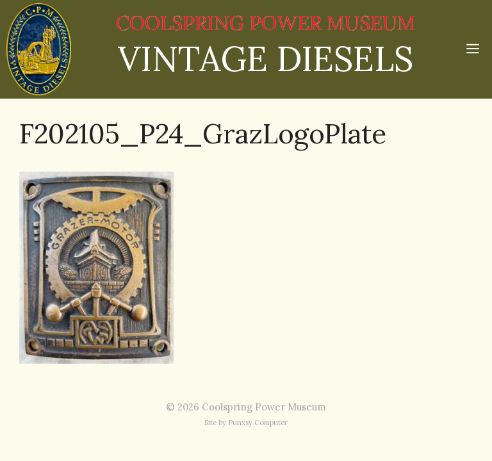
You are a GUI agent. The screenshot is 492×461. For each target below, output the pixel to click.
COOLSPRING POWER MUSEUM (265, 23)
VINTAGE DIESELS (265, 58)
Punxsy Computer (258, 422)
